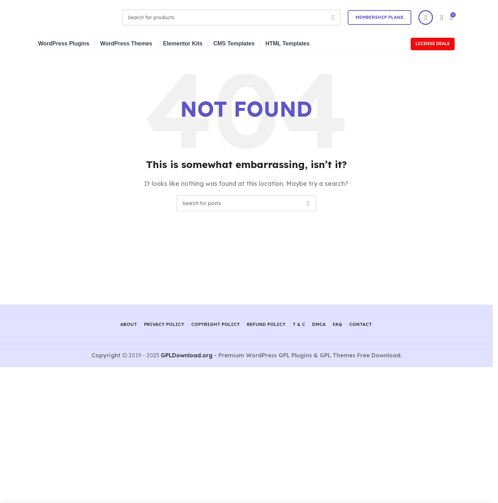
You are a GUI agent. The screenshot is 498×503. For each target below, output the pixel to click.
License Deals (433, 43)
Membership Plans (379, 17)
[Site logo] (76, 16)
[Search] (231, 17)
